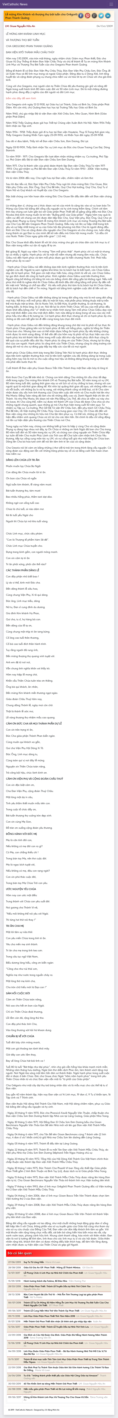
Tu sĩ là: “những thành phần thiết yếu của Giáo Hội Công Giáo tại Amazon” (61, 1375)
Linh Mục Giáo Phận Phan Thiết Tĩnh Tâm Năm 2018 (49, 1316)
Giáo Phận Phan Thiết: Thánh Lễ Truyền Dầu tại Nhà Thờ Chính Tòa (57, 1286)
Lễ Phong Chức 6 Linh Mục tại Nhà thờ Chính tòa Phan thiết (53, 1272)
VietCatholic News (15, 4)
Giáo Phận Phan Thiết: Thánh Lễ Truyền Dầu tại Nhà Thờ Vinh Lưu (56, 1326)
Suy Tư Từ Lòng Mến (34, 1262)
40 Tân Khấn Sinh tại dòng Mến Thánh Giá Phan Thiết (50, 1383)
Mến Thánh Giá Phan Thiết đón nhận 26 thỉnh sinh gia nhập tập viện (58, 1321)
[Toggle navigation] (111, 4)
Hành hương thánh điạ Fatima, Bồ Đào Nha (45, 1281)
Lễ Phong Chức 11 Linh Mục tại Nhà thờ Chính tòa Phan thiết (53, 1343)
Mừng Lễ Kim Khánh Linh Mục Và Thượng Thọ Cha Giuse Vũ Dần (56, 1397)
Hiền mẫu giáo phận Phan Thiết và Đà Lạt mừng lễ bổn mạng (54, 1389)
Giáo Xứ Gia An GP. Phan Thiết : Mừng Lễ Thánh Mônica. (52, 1267)
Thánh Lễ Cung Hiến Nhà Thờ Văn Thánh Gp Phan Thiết (51, 1310)
